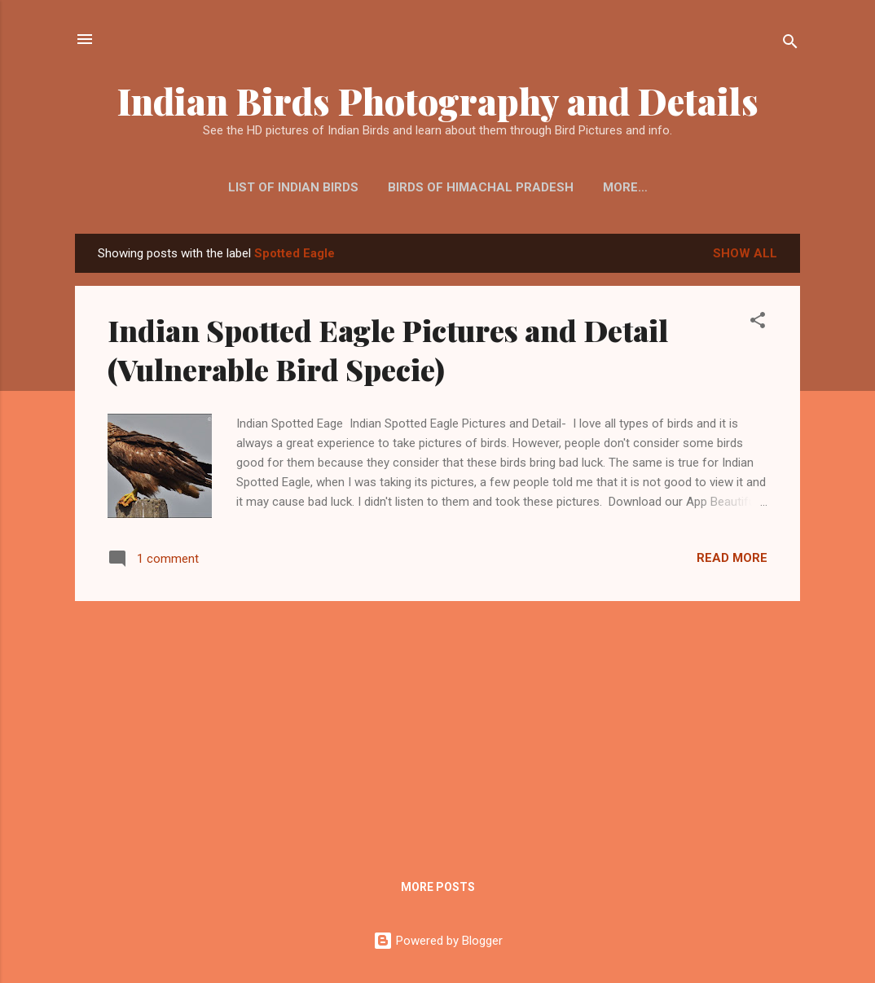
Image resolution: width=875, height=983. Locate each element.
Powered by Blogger (438, 940)
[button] (757, 323)
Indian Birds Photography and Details (437, 101)
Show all (745, 253)
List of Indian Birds (293, 187)
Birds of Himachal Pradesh (481, 187)
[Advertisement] (437, 728)
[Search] (790, 44)
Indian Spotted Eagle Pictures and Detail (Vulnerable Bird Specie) (388, 349)
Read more (732, 558)
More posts (438, 886)
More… (625, 187)
